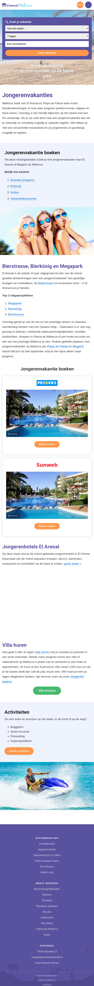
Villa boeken (47, 690)
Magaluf (78, 346)
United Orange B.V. (48, 976)
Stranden (47, 900)
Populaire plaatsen (47, 906)
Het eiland (47, 923)
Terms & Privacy (47, 980)
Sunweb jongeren (22, 180)
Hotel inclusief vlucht (47, 860)
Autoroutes (47, 917)
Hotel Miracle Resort (47, 962)
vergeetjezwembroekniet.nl (47, 957)
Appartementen (47, 849)
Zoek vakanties (47, 52)
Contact (47, 985)
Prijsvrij (15, 186)
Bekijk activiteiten (19, 751)
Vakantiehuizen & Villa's (47, 855)
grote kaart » (72, 563)
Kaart (47, 934)
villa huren (42, 652)
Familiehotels (47, 843)
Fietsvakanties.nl (47, 951)
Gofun (14, 192)
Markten (47, 894)
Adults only (46, 872)
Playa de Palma (57, 346)
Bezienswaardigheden (47, 888)
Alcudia (47, 911)
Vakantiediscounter (23, 198)
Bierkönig (15, 308)
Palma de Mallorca (47, 928)
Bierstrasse (16, 314)
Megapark (15, 303)
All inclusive (47, 866)
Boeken (80, 5)
